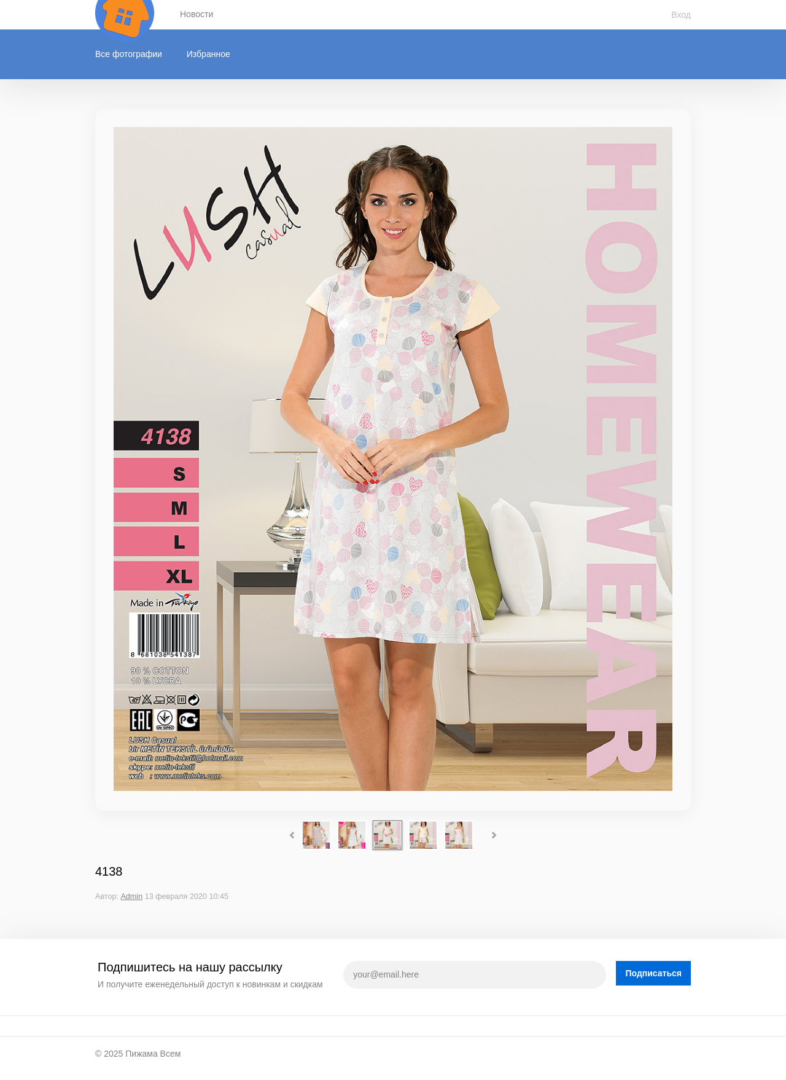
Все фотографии (128, 54)
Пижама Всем (153, 1054)
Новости (196, 14)
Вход (681, 15)
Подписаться (653, 973)
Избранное (208, 54)
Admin (131, 896)
